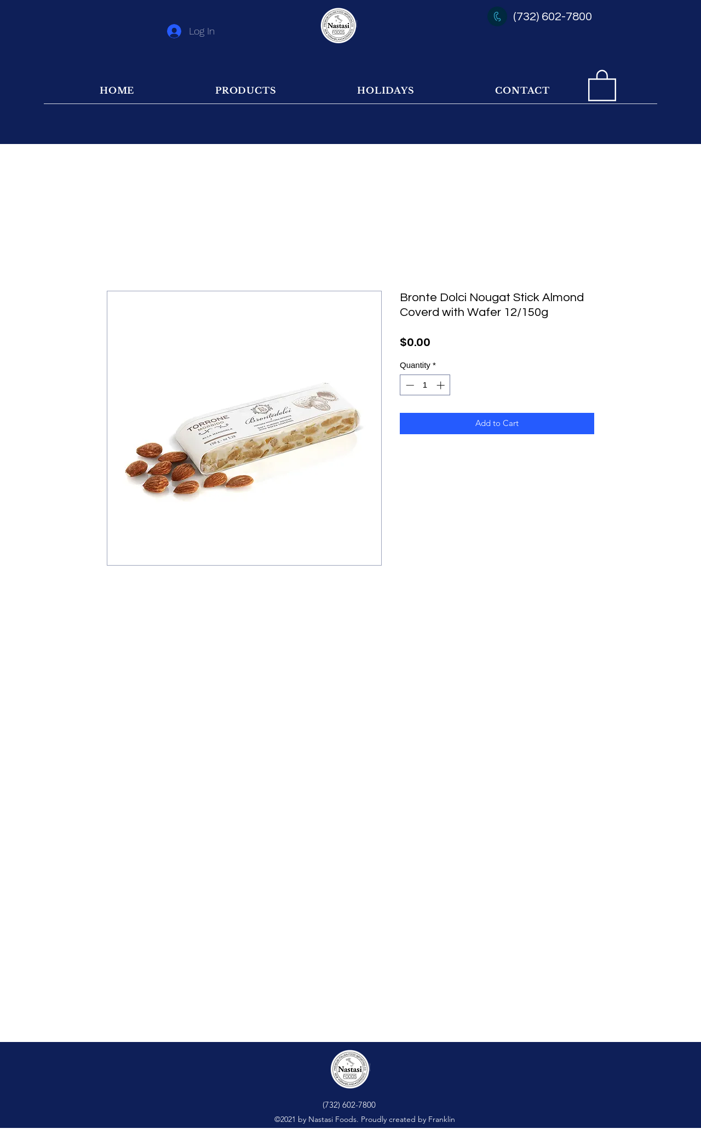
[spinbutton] (425, 385)
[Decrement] (408, 385)
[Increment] (441, 385)
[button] (602, 84)
